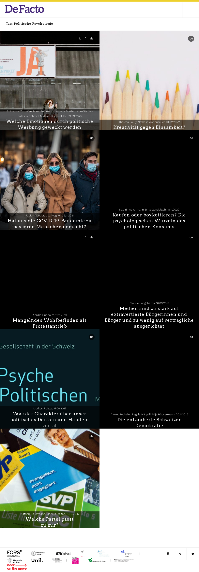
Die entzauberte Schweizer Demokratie (149, 422)
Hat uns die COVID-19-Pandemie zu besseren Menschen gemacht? (50, 223)
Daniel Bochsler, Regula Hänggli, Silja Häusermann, (149, 414)
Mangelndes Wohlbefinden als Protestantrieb (50, 323)
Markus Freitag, (49, 408)
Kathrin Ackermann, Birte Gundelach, (149, 209)
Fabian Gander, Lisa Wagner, (49, 215)
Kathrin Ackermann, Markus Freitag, (50, 513)
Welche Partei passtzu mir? (50, 522)
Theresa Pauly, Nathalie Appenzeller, (149, 122)
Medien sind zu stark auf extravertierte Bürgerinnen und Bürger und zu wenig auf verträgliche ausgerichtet (149, 317)
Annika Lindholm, (50, 314)
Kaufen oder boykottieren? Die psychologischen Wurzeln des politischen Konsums (149, 220)
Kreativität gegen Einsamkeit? (149, 127)
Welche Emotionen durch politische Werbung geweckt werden (49, 124)
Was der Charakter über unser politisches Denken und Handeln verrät (49, 419)
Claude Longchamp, (149, 303)
